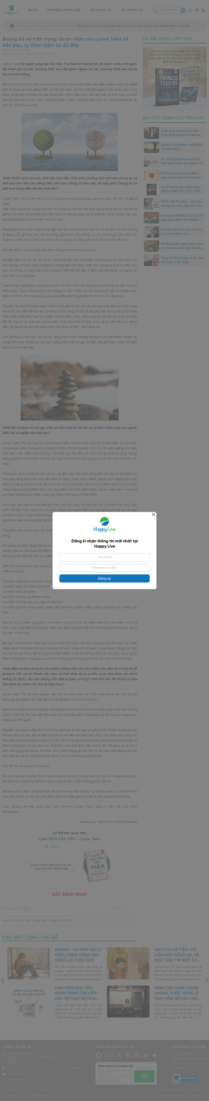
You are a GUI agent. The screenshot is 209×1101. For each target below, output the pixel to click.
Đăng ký (104, 579)
